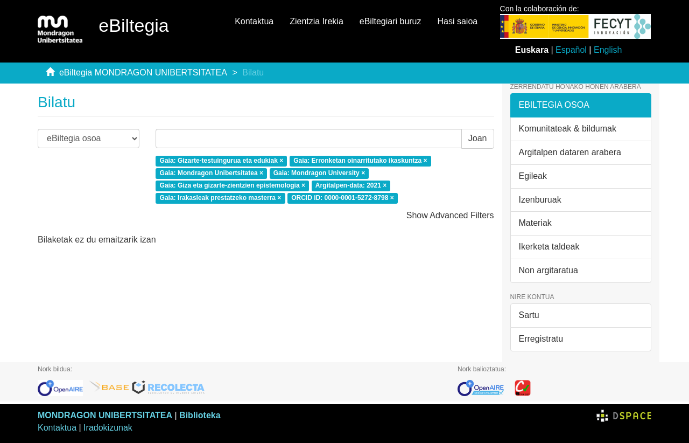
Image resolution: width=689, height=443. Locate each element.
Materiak (535, 222)
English (608, 49)
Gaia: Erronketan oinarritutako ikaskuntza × (360, 161)
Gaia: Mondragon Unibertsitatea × (211, 173)
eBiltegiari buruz (390, 21)
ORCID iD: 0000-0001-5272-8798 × (342, 198)
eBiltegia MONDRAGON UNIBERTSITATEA (143, 72)
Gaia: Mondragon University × (319, 173)
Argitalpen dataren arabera (570, 152)
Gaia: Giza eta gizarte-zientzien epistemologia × (232, 185)
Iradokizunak (107, 427)
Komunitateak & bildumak (567, 128)
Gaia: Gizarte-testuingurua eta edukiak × (222, 161)
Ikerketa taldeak (549, 246)
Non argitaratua (548, 270)
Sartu (529, 315)
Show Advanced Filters (450, 215)
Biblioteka (199, 415)
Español (571, 49)
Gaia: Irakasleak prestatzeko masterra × (221, 198)
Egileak (533, 176)
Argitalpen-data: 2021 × (350, 185)
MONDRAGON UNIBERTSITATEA (105, 415)
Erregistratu (541, 338)
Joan (477, 138)
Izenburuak (540, 199)
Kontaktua (254, 21)
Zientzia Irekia (316, 21)
